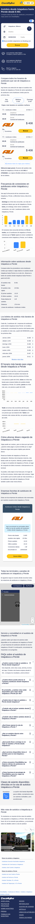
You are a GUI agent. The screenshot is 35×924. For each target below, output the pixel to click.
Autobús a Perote (4, 894)
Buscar (25, 131)
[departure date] (13, 37)
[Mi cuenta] (20, 3)
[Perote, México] (20, 32)
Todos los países (25, 917)
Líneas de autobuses (27, 912)
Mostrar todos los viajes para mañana (17, 163)
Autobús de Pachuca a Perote (10, 877)
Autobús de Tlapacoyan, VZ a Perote (12, 883)
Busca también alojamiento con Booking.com (17, 41)
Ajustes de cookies (26, 906)
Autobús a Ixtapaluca (26, 892)
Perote (29, 586)
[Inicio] (9, 3)
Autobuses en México (14, 892)
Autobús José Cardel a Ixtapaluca (11, 867)
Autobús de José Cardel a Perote (11, 874)
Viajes (21, 915)
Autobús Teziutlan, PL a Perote (10, 880)
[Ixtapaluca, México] (20, 26)
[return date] (26, 37)
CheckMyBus (3, 892)
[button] (32, 618)
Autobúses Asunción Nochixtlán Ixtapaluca (13, 861)
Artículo (22, 909)
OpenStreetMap (25, 624)
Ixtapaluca (17, 586)
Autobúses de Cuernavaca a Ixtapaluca (12, 864)
